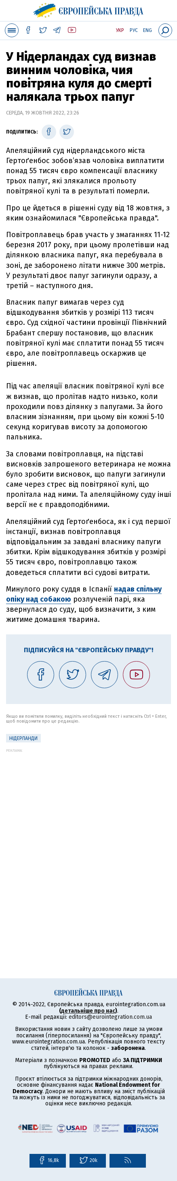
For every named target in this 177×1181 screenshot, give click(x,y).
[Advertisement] (88, 841)
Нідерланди (23, 738)
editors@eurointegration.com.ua (110, 1016)
